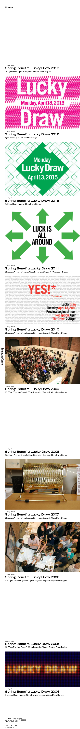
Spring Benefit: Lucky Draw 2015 (32, 200)
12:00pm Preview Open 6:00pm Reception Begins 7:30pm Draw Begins (36, 332)
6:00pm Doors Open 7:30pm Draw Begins (23, 204)
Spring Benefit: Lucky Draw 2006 (32, 577)
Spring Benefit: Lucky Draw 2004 (32, 691)
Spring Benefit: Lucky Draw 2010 (32, 329)
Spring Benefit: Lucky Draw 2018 (32, 68)
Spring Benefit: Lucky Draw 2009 (32, 389)
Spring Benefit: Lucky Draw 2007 (32, 514)
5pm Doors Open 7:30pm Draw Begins (21, 137)
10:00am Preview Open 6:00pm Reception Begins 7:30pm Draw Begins (36, 647)
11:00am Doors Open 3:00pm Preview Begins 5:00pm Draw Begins (34, 695)
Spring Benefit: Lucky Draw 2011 (32, 268)
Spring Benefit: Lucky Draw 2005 (32, 644)
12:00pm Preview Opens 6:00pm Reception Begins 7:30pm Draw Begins (36, 271)
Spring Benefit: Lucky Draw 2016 (32, 134)
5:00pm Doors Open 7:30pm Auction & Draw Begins (28, 71)
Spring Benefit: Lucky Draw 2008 (32, 451)
